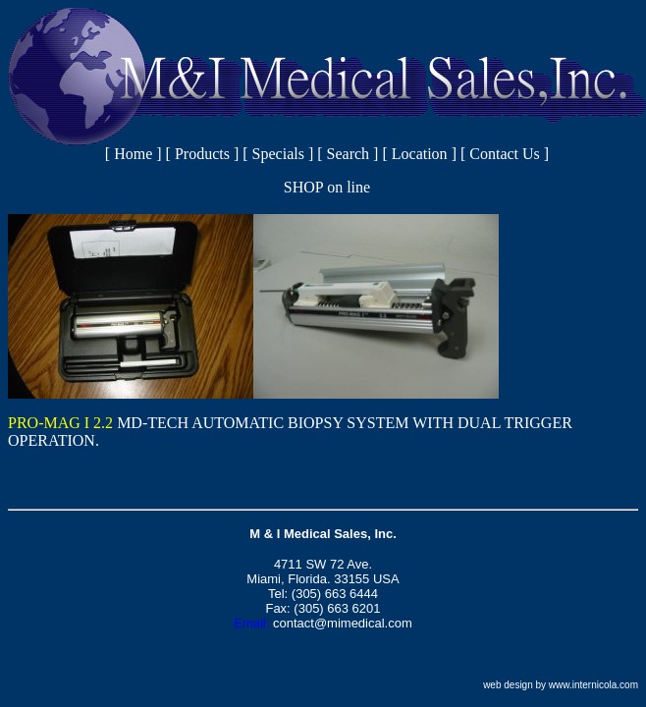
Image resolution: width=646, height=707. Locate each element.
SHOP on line (327, 187)
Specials (278, 153)
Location (420, 153)
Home (133, 153)
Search (348, 153)
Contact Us (504, 153)
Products (202, 153)
